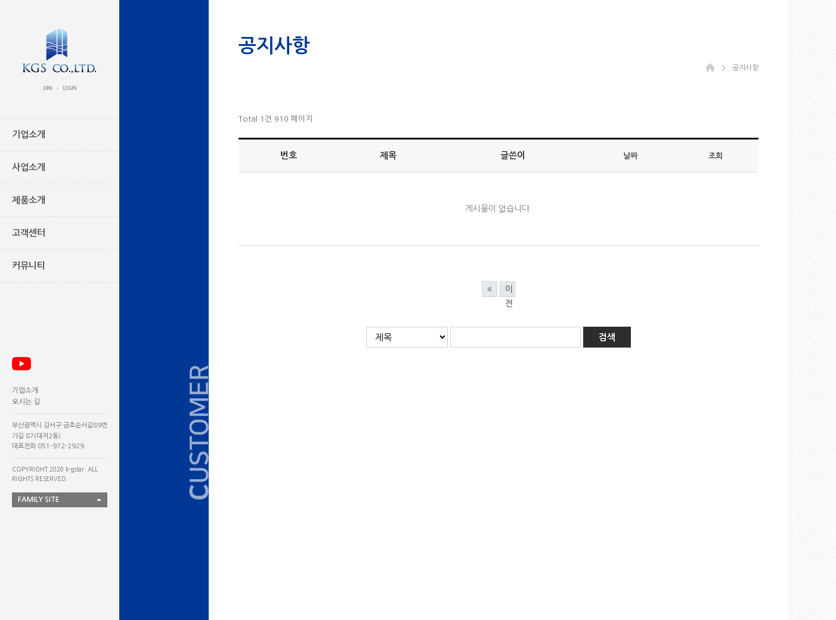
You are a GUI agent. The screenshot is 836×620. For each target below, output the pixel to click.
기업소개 (25, 390)
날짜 (630, 156)
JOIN (47, 88)
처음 (489, 289)
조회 (715, 156)
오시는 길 (26, 401)
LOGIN (70, 88)
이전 (509, 291)
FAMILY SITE (39, 499)
